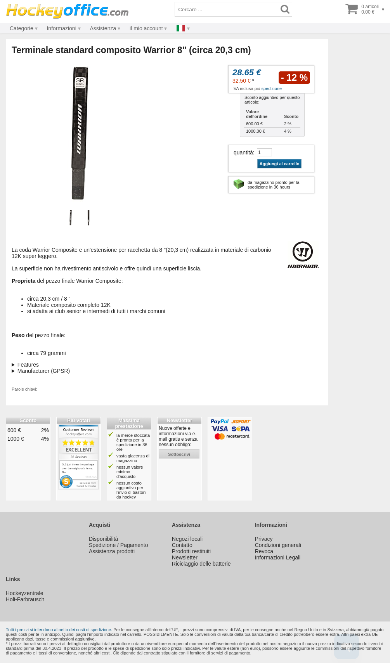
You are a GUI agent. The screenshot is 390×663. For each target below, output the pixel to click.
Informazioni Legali (278, 557)
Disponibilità (103, 539)
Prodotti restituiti (191, 551)
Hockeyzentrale (24, 593)
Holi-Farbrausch (25, 599)
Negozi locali (187, 539)
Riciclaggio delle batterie (201, 564)
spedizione (271, 88)
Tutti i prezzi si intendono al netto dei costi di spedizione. (59, 629)
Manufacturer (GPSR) (43, 371)
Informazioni (61, 28)
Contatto (182, 545)
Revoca (264, 551)
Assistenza (103, 28)
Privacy (264, 539)
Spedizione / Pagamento (118, 545)
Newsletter (185, 557)
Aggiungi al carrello (280, 163)
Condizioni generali (278, 545)
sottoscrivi (179, 454)
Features (28, 365)
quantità (243, 152)
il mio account (146, 28)
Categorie (21, 28)
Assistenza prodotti (112, 551)
